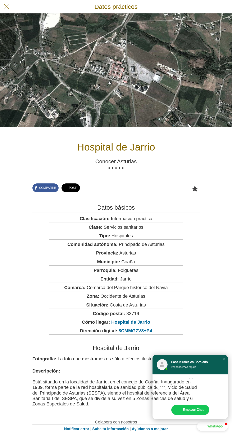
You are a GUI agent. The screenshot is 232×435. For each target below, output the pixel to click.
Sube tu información (110, 429)
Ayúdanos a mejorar (150, 429)
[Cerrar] (6, 6)
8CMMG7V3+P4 (135, 330)
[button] (224, 359)
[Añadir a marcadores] (195, 188)
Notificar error (76, 429)
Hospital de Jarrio (130, 322)
